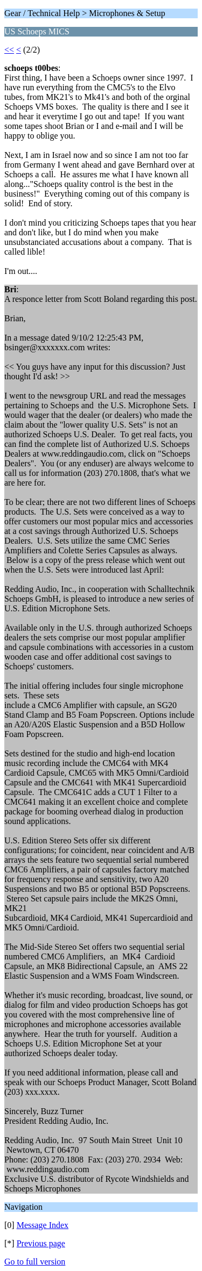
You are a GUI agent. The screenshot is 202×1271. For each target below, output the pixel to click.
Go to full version (34, 1261)
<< (9, 49)
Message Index (42, 1225)
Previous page (41, 1243)
